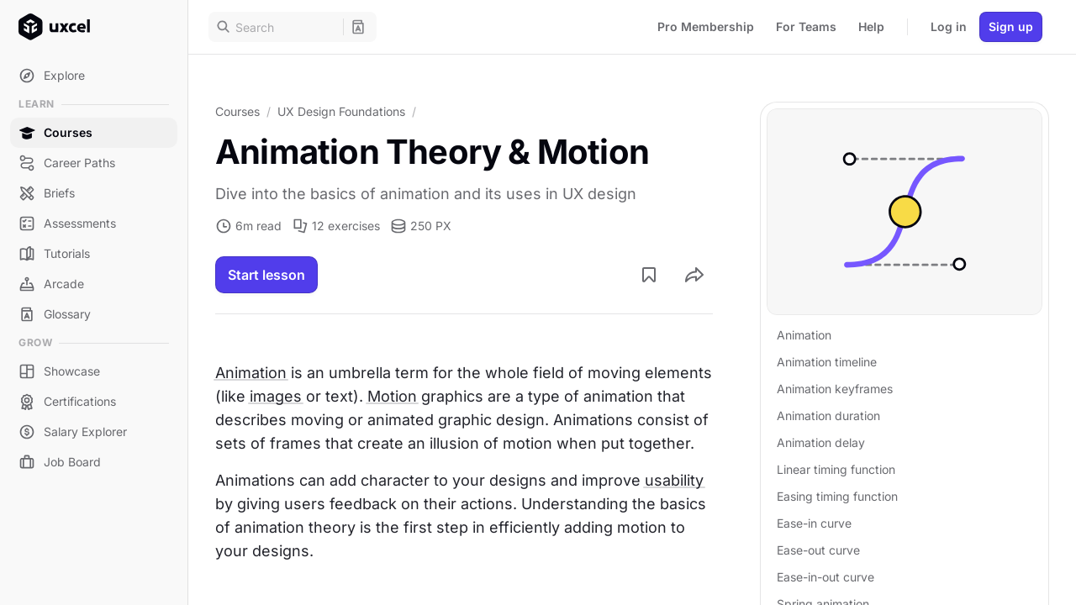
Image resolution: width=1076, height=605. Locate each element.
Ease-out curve (818, 550)
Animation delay (821, 442)
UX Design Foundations (341, 111)
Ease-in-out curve (825, 577)
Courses (237, 111)
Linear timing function (836, 469)
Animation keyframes (835, 388)
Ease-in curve (814, 523)
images (276, 396)
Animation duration (828, 415)
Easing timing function (837, 496)
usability (674, 480)
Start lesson (266, 274)
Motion (392, 396)
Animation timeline (827, 362)
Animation (251, 372)
